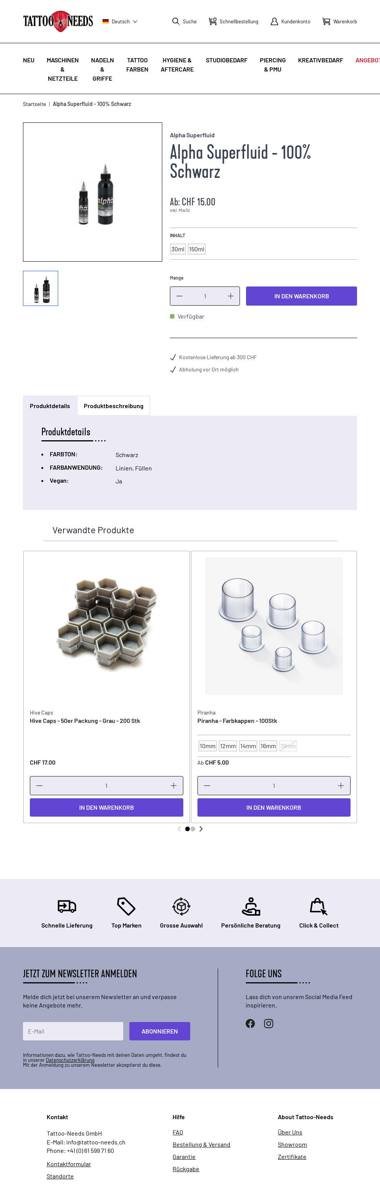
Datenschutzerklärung (70, 1060)
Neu (28, 59)
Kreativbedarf (320, 59)
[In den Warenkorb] (106, 807)
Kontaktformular (69, 1164)
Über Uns (290, 1132)
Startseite (34, 104)
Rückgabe (186, 1169)
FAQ (178, 1132)
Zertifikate (292, 1157)
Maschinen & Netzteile (63, 69)
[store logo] (58, 21)
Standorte (60, 1176)
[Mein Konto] (290, 21)
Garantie (184, 1157)
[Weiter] (201, 829)
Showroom (292, 1144)
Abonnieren (160, 1031)
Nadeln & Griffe (102, 69)
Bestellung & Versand (201, 1144)
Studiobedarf (227, 59)
